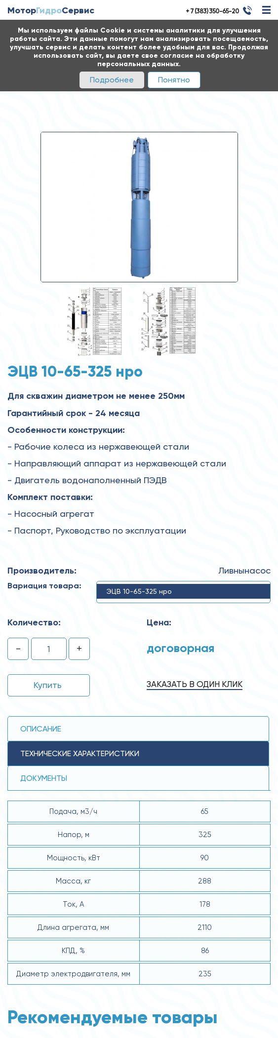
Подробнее (112, 79)
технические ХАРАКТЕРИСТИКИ (79, 753)
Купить (48, 685)
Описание (40, 728)
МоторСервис (50, 10)
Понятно (174, 79)
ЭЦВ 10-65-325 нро (139, 591)
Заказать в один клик (194, 684)
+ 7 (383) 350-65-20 (212, 11)
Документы (43, 778)
